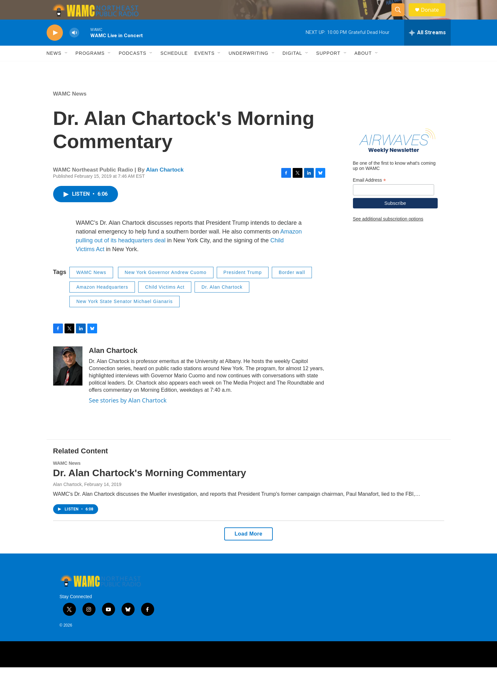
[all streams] (427, 47)
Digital (292, 67)
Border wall (292, 287)
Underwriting (248, 67)
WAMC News (70, 108)
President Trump (243, 287)
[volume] (74, 47)
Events (204, 67)
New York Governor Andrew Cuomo (166, 287)
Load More (248, 548)
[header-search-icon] (401, 17)
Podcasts (132, 67)
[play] (55, 47)
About (363, 67)
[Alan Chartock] (67, 380)
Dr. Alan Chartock (221, 301)
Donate (434, 17)
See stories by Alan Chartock (128, 415)
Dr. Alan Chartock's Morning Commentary (149, 487)
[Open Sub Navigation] (66, 67)
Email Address (369, 195)
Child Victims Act (164, 301)
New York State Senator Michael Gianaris (124, 316)
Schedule (174, 67)
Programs (90, 67)
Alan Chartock (164, 184)
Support (328, 67)
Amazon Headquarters (102, 301)
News (54, 67)
